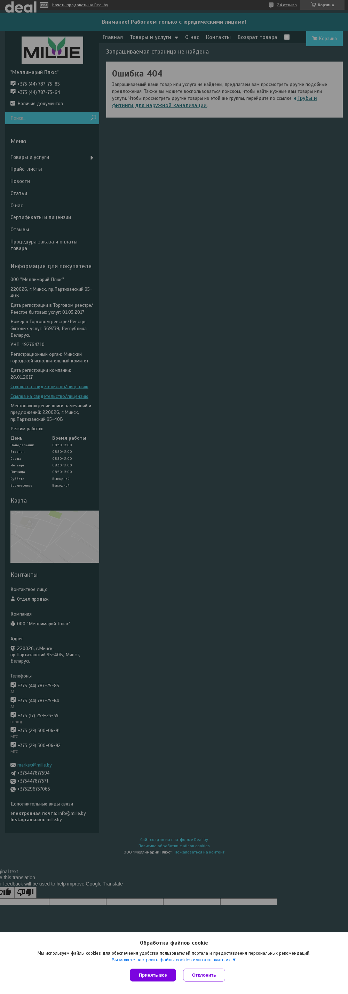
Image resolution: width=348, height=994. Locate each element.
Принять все (153, 975)
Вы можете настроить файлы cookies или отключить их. (171, 959)
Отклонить (204, 975)
